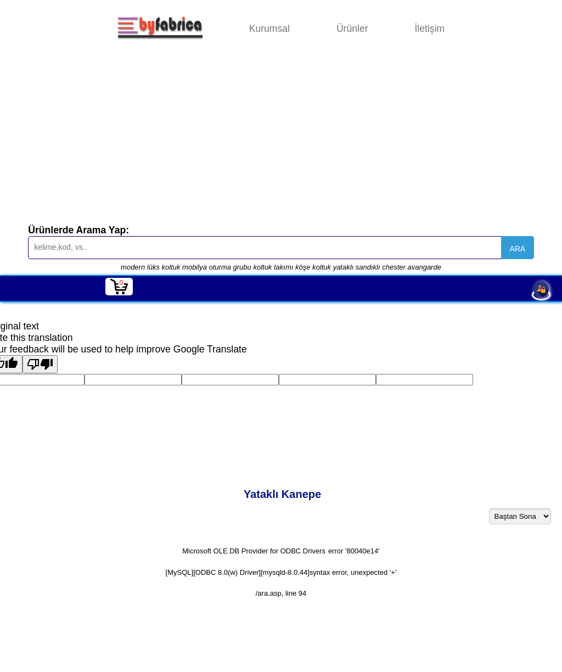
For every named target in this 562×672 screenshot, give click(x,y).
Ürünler (352, 28)
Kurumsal (269, 28)
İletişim (429, 28)
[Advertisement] (281, 139)
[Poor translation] (40, 364)
